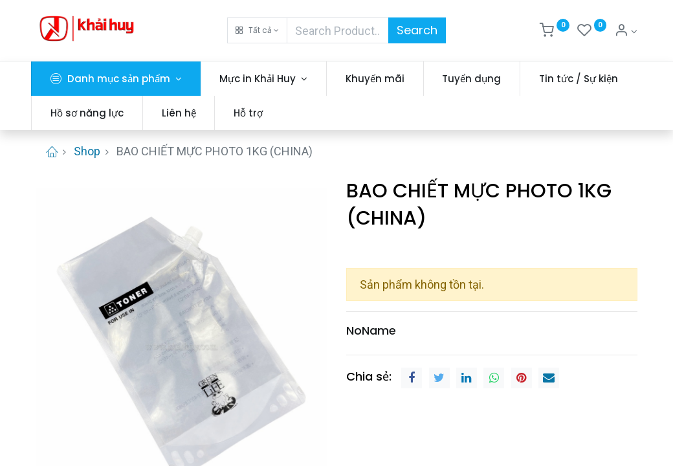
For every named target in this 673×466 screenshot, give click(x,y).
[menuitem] (379, 78)
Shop (87, 151)
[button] (257, 30)
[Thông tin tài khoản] (625, 32)
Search (417, 30)
